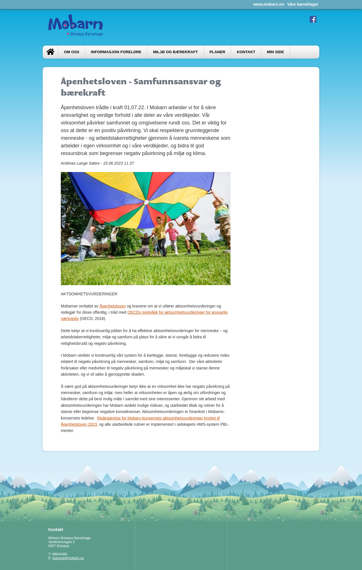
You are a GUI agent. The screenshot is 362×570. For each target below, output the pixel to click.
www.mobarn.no (268, 4)
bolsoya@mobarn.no (68, 558)
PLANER (217, 52)
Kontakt (246, 52)
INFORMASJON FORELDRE (116, 52)
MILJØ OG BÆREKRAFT (175, 52)
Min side (275, 52)
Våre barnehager (303, 4)
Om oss (71, 52)
